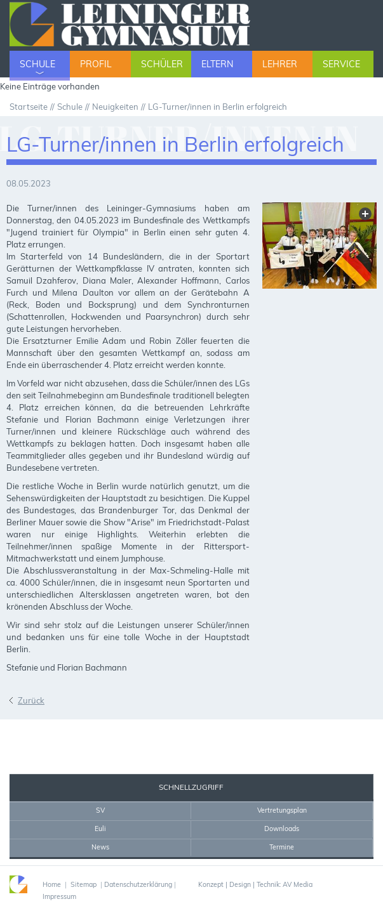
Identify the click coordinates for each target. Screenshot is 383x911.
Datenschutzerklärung (138, 884)
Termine (281, 846)
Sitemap (84, 884)
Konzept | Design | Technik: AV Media (255, 884)
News (100, 846)
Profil (96, 64)
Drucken (128, 731)
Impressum (59, 896)
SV (100, 810)
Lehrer (279, 64)
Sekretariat (40, 731)
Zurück (31, 700)
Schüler (162, 64)
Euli (100, 828)
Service (341, 64)
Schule (37, 64)
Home (95, 731)
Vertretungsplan (282, 810)
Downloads (281, 828)
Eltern (217, 64)
